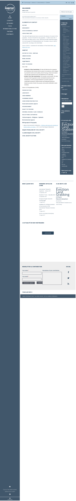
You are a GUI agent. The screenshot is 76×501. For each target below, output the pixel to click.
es (69, 2)
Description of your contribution (50, 473)
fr (66, 2)
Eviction (68, 124)
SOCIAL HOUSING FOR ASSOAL (46, 213)
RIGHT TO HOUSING (66, 43)
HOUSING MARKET (66, 56)
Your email (25, 479)
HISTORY (64, 28)
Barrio (63, 141)
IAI (62, 162)
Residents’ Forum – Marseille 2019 (47, 195)
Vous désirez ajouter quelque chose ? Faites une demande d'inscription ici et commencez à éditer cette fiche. (35, 17)
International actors (10, 28)
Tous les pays (27, 2)
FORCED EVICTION (66, 44)
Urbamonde (64, 166)
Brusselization (64, 135)
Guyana (63, 16)
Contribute (9, 34)
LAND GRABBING (66, 47)
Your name (25, 473)
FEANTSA (64, 156)
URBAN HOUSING (66, 39)
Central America (40, 2)
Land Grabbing (68, 128)
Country (10, 20)
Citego (63, 150)
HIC (62, 161)
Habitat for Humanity (67, 159)
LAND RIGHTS (65, 46)
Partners (10, 31)
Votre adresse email (67, 100)
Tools (10, 26)
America (34, 2)
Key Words (10, 23)
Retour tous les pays (66, 11)
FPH (63, 157)
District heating (67, 141)
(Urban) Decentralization (68, 133)
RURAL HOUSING (66, 40)
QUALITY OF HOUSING (66, 57)
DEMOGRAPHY (65, 29)
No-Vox (63, 164)
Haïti (70, 18)
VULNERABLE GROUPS (66, 48)
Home (9, 17)
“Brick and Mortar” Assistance (62, 202)
